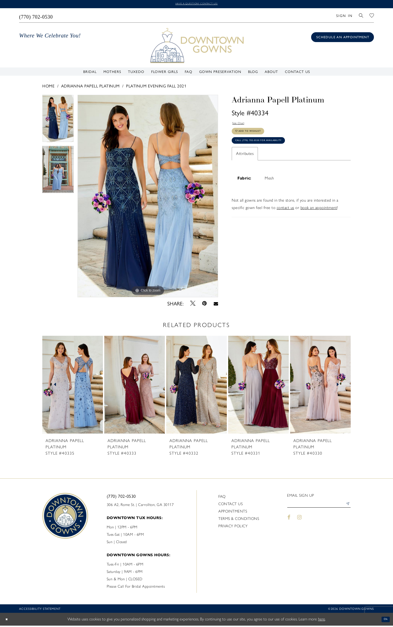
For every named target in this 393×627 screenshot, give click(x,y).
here (321, 620)
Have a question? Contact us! (196, 4)
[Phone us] (36, 17)
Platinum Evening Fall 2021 (156, 87)
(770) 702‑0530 (121, 497)
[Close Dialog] (8, 620)
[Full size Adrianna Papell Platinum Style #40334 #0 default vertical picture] (148, 197)
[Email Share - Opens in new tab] (215, 304)
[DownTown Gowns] (196, 46)
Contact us (230, 505)
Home (48, 87)
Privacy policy (233, 527)
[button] (344, 16)
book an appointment (318, 220)
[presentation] (72, 386)
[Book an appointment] (342, 38)
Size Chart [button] (242, 125)
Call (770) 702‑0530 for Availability (271, 152)
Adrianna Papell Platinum (90, 87)
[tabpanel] (58, 121)
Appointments (232, 513)
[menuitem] (36, 17)
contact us (285, 220)
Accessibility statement (40, 610)
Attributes (245, 166)
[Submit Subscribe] (346, 507)
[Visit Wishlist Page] (372, 16)
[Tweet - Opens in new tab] (193, 304)
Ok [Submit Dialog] (384, 620)
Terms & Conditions (238, 520)
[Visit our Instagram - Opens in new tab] (299, 522)
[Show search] (361, 16)
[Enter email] (319, 507)
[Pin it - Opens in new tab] (204, 305)
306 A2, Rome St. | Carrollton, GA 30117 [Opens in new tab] (140, 506)
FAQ (222, 498)
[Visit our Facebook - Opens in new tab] (289, 522)
